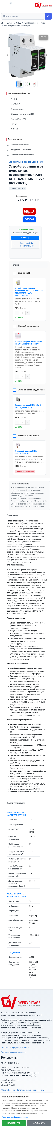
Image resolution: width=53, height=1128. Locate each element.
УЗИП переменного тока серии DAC (26, 162)
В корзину (25, 238)
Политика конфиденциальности (15, 1047)
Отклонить (39, 1123)
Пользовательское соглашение (14, 1052)
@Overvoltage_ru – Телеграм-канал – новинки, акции (23, 1090)
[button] (19, 84)
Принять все (13, 1123)
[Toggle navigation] (3, 5)
